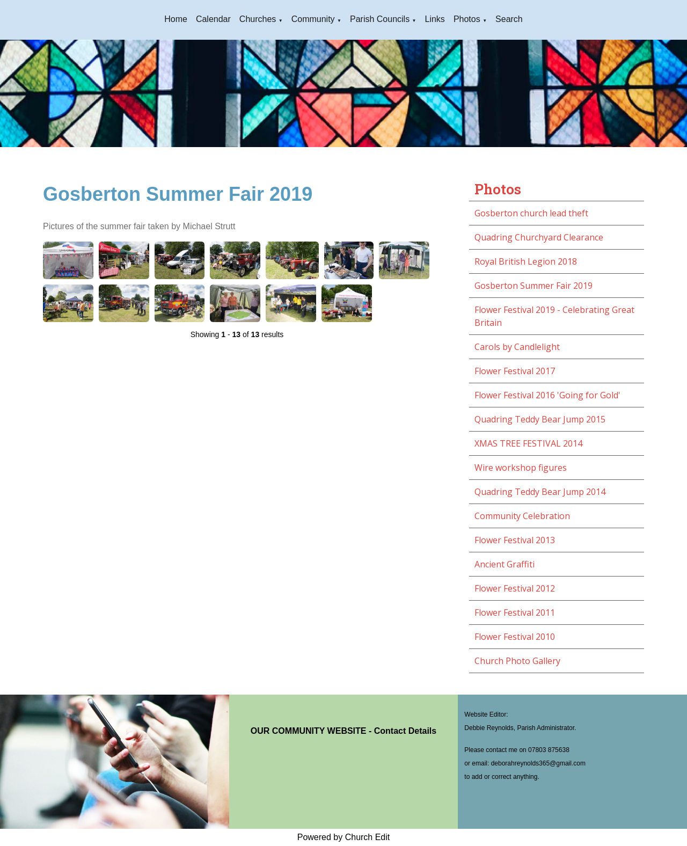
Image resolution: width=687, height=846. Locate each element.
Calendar (213, 19)
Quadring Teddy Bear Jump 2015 (539, 419)
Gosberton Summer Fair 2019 (533, 285)
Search (509, 19)
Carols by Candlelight (517, 347)
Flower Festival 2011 (514, 612)
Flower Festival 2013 (514, 540)
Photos (467, 19)
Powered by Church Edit (343, 837)
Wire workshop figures (520, 467)
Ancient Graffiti (504, 564)
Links (435, 19)
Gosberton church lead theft (531, 213)
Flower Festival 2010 (514, 637)
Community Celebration (522, 516)
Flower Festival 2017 (514, 371)
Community (313, 19)
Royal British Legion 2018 (525, 261)
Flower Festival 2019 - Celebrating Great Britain (554, 316)
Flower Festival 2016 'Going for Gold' (547, 395)
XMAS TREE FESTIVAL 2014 (528, 443)
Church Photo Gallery (517, 661)
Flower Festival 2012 (514, 588)
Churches (257, 19)
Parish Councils (380, 19)
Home (175, 19)
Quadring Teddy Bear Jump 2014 (539, 492)
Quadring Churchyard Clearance (538, 237)
